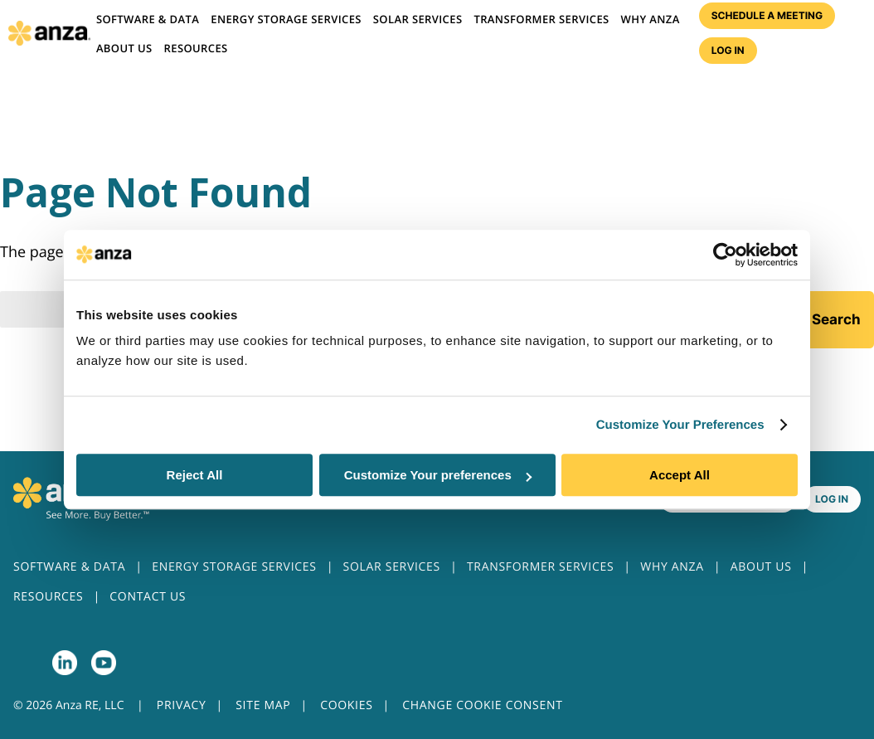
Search (836, 319)
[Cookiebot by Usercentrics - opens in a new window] (725, 254)
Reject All (195, 475)
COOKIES (346, 705)
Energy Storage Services (286, 19)
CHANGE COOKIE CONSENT (482, 705)
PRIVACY (181, 705)
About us (124, 48)
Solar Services (418, 19)
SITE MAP (262, 705)
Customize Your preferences (438, 475)
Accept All (679, 475)
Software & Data (147, 19)
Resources (196, 48)
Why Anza (650, 19)
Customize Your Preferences (680, 425)
